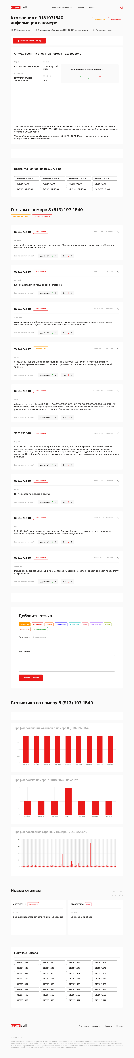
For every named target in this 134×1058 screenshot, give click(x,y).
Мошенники (37, 624)
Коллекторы (74, 624)
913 (45, 80)
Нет (100, 76)
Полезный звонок (39, 629)
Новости (80, 8)
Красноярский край (50, 67)
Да (80, 76)
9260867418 (77, 904)
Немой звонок (96, 624)
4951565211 (19, 904)
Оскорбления (61, 624)
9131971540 (22, 231)
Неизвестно (24, 624)
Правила (91, 8)
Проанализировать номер (29, 41)
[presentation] (63, 679)
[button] (114, 893)
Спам (85, 624)
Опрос (107, 624)
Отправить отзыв (31, 678)
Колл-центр (24, 629)
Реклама (49, 624)
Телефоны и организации (61, 8)
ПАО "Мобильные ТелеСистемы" (23, 79)
